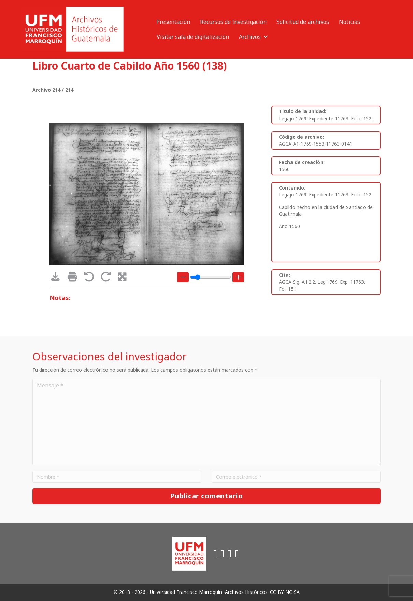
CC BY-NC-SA (285, 592)
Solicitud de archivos (302, 22)
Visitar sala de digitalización (193, 37)
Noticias (349, 22)
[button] (265, 36)
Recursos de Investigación (233, 22)
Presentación (173, 22)
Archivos (250, 37)
